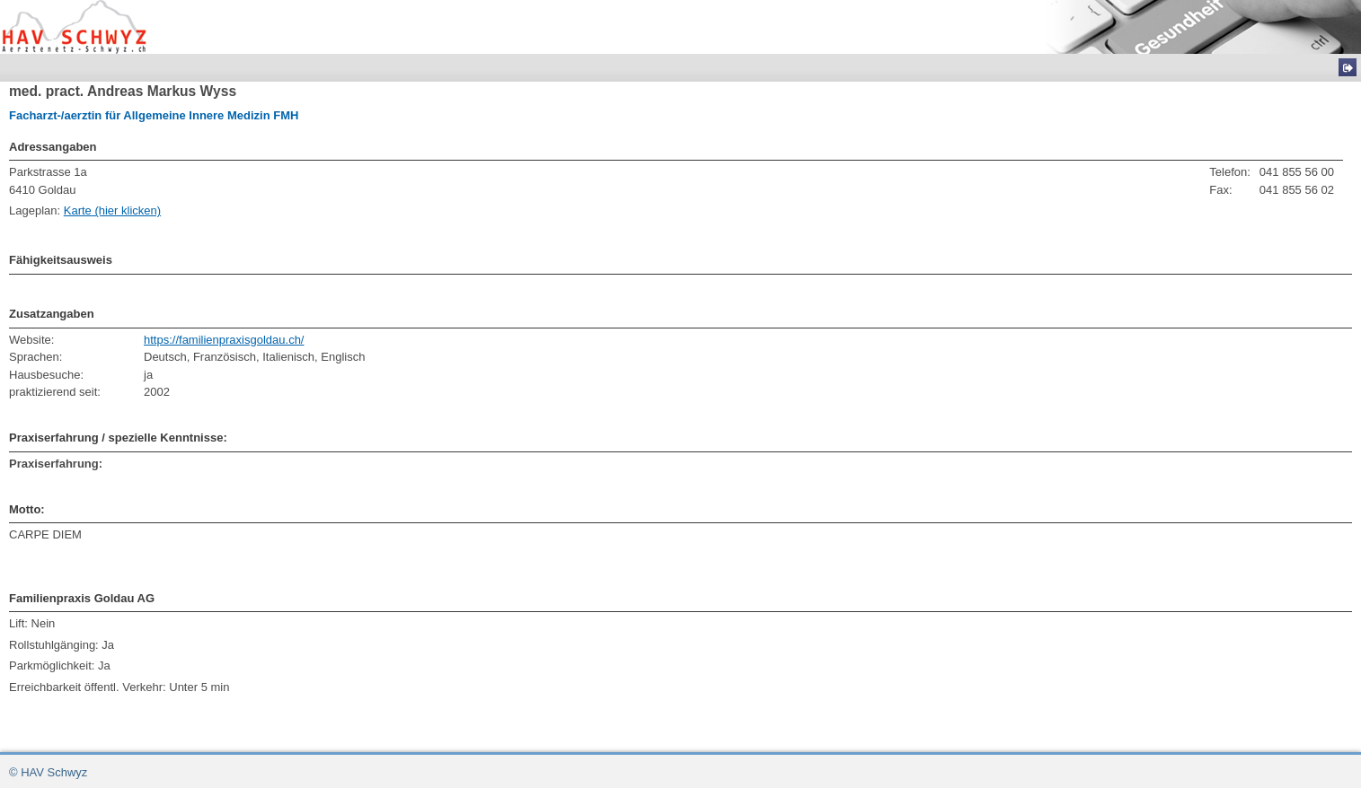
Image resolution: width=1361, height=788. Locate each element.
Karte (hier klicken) (112, 210)
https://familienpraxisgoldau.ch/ (224, 339)
